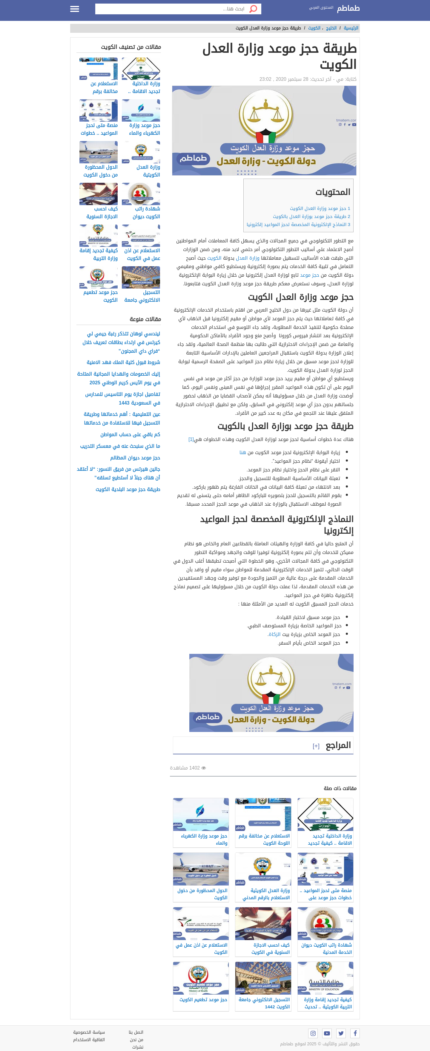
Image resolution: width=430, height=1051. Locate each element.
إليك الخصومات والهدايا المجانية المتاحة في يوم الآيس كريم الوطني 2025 (118, 378)
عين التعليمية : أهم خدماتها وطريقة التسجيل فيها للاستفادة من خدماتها (122, 419)
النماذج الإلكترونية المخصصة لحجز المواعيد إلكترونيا (298, 224)
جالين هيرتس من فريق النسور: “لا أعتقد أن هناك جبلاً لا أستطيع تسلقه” (118, 473)
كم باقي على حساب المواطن (130, 435)
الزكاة (275, 634)
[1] (191, 439)
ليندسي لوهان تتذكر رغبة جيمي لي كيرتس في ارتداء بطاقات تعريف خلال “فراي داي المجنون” (121, 342)
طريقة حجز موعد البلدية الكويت (128, 489)
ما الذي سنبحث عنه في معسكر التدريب (120, 446)
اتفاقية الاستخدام (89, 1040)
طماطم (348, 9)
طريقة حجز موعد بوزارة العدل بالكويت (311, 216)
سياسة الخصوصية (89, 1032)
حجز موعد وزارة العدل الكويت (320, 208)
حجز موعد (309, 275)
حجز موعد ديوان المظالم (135, 458)
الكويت (214, 258)
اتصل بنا (136, 1032)
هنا (242, 452)
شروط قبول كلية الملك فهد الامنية (123, 362)
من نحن (136, 1040)
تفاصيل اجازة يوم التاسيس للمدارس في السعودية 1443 (122, 399)
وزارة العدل (247, 258)
